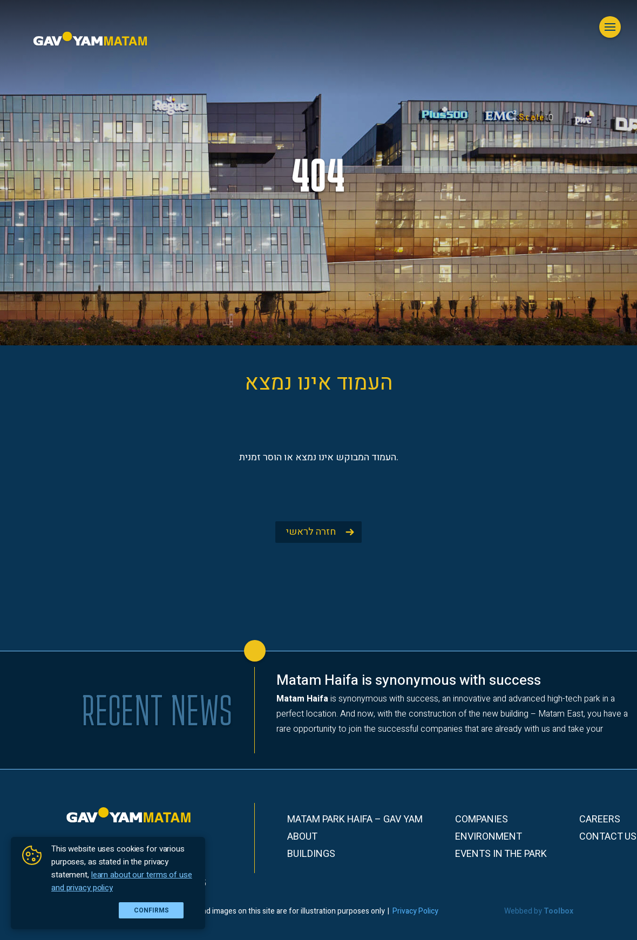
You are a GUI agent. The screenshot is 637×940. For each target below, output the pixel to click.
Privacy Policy (415, 911)
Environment (488, 837)
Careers (599, 820)
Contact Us (607, 837)
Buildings (311, 854)
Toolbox (558, 911)
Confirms (151, 910)
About (302, 837)
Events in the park (501, 854)
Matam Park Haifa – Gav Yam (355, 820)
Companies (481, 820)
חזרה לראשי (311, 532)
